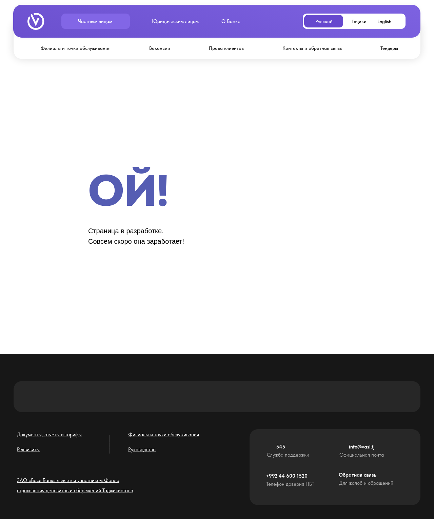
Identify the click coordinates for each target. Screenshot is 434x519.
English (384, 21)
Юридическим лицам (175, 21)
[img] (35, 21)
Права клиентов (226, 48)
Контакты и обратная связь (312, 48)
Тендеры (389, 48)
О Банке (230, 21)
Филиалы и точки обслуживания (76, 48)
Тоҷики (359, 21)
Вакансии (159, 48)
